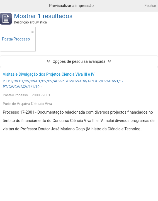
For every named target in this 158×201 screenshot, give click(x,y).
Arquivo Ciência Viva (34, 103)
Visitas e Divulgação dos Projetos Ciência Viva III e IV (48, 74)
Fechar (150, 5)
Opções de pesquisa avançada (79, 61)
